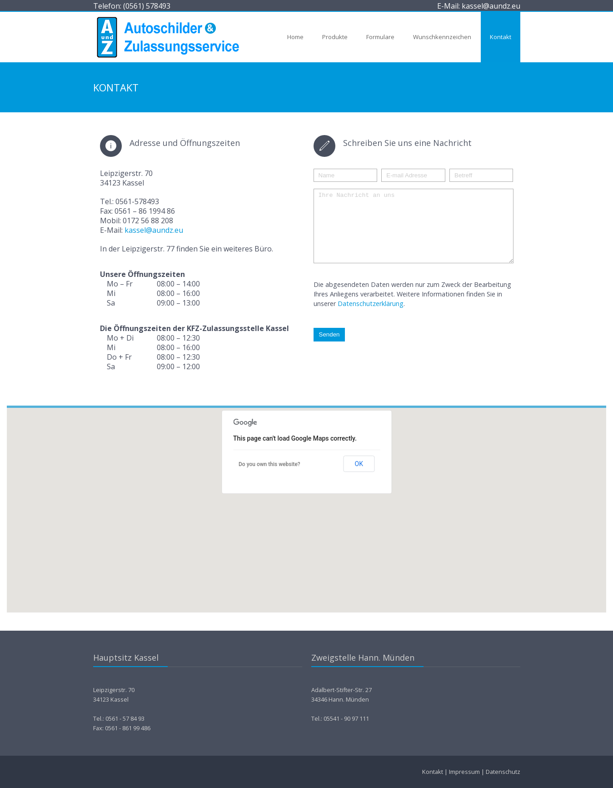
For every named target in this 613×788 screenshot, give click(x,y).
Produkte (335, 37)
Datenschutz (503, 772)
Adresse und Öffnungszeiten (185, 142)
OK (359, 463)
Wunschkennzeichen (442, 37)
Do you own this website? (269, 464)
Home (295, 37)
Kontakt (500, 37)
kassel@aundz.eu (154, 230)
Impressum (464, 772)
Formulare (380, 37)
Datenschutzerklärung (371, 317)
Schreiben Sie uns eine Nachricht (407, 142)
